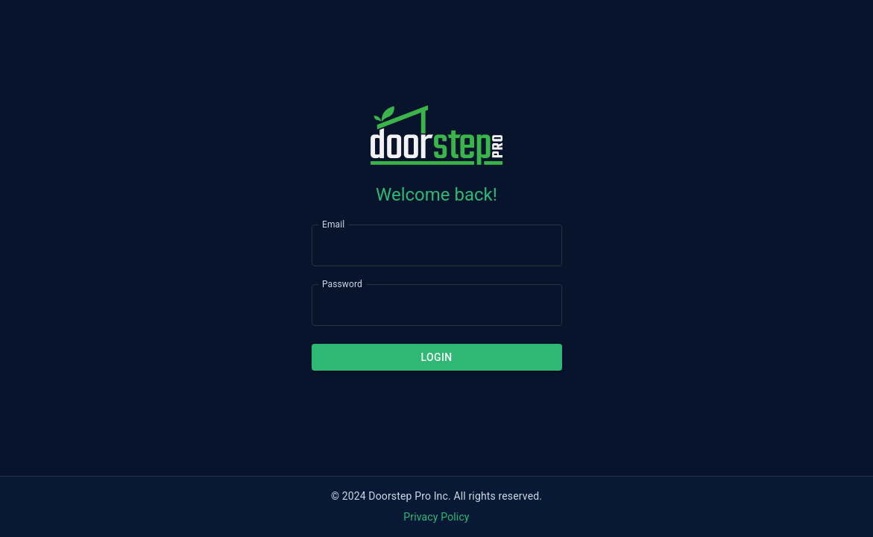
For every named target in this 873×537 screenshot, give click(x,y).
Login (437, 357)
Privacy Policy (436, 517)
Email (333, 224)
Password (342, 283)
